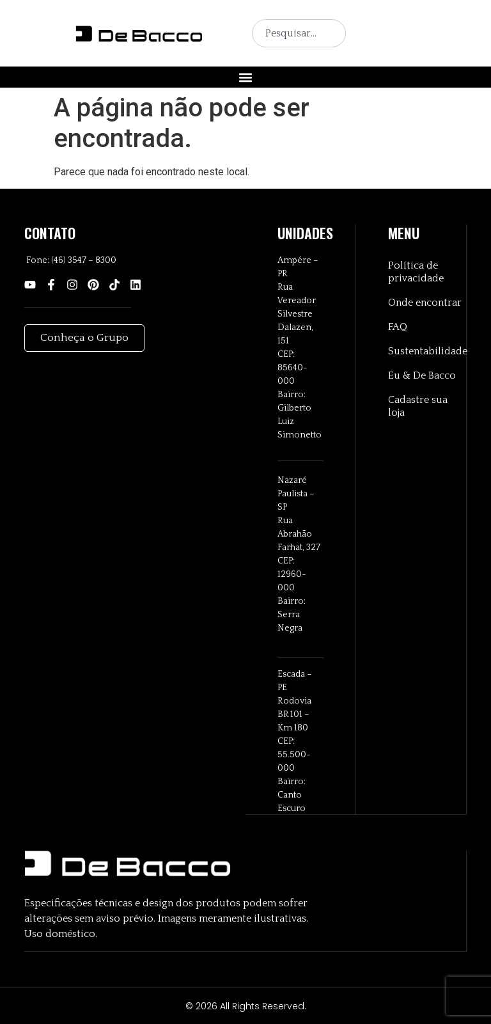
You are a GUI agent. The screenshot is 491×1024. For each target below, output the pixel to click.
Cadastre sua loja (418, 407)
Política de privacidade (416, 272)
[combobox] (299, 33)
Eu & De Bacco (422, 376)
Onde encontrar (425, 303)
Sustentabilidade (427, 352)
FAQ (397, 327)
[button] (245, 77)
